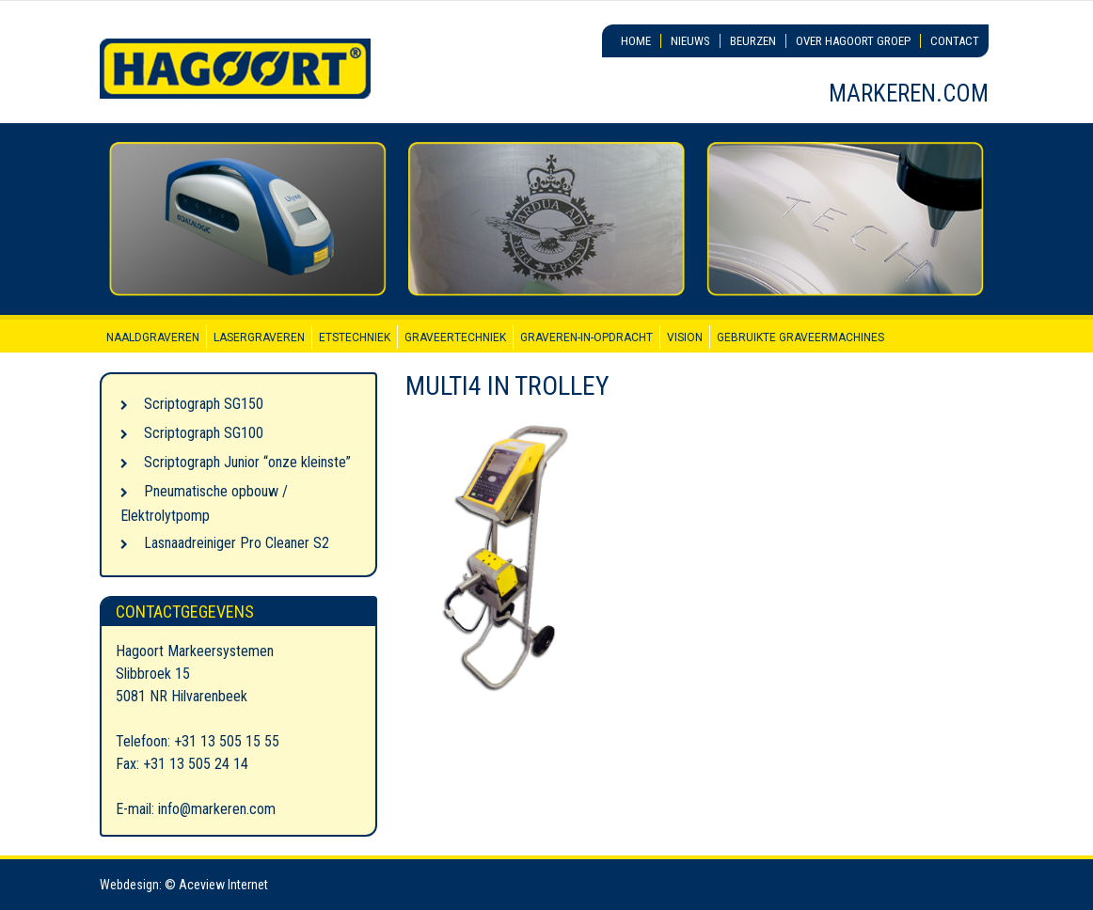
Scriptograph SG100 (203, 433)
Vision (685, 337)
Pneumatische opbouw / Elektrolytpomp (204, 503)
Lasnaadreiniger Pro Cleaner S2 (236, 543)
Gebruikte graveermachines (800, 337)
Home (636, 41)
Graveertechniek (455, 337)
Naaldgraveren (152, 337)
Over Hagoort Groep (853, 41)
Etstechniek (354, 337)
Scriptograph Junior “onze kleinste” (247, 462)
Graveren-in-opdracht (586, 337)
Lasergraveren (259, 337)
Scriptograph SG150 (203, 404)
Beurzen (753, 41)
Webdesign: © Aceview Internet (184, 884)
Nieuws (690, 41)
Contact (954, 41)
